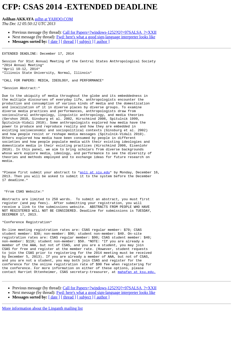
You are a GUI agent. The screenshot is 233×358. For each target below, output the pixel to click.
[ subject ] (85, 41)
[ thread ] (68, 41)
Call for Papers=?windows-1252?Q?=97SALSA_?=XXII (110, 32)
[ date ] (54, 41)
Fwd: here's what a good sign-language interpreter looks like (105, 37)
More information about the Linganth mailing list (42, 353)
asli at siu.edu (95, 196)
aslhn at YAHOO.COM (54, 19)
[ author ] (102, 41)
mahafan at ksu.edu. (137, 316)
